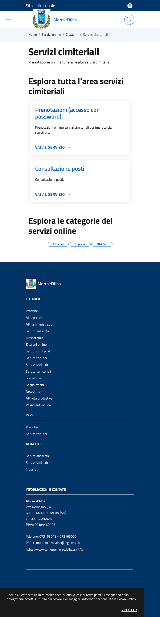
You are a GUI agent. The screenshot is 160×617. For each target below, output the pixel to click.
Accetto (129, 610)
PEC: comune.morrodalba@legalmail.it (53, 542)
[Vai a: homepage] (57, 20)
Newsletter (34, 391)
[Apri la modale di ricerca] (129, 20)
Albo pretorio (35, 317)
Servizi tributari (37, 357)
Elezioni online (36, 344)
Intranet (32, 469)
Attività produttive (39, 398)
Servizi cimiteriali (38, 351)
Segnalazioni (35, 384)
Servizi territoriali (38, 371)
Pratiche (32, 310)
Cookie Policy (126, 598)
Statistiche (33, 378)
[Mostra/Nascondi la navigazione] (8, 19)
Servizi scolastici (37, 364)
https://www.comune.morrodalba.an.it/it (54, 549)
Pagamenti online (38, 404)
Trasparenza (34, 337)
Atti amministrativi (39, 324)
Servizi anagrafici (38, 331)
